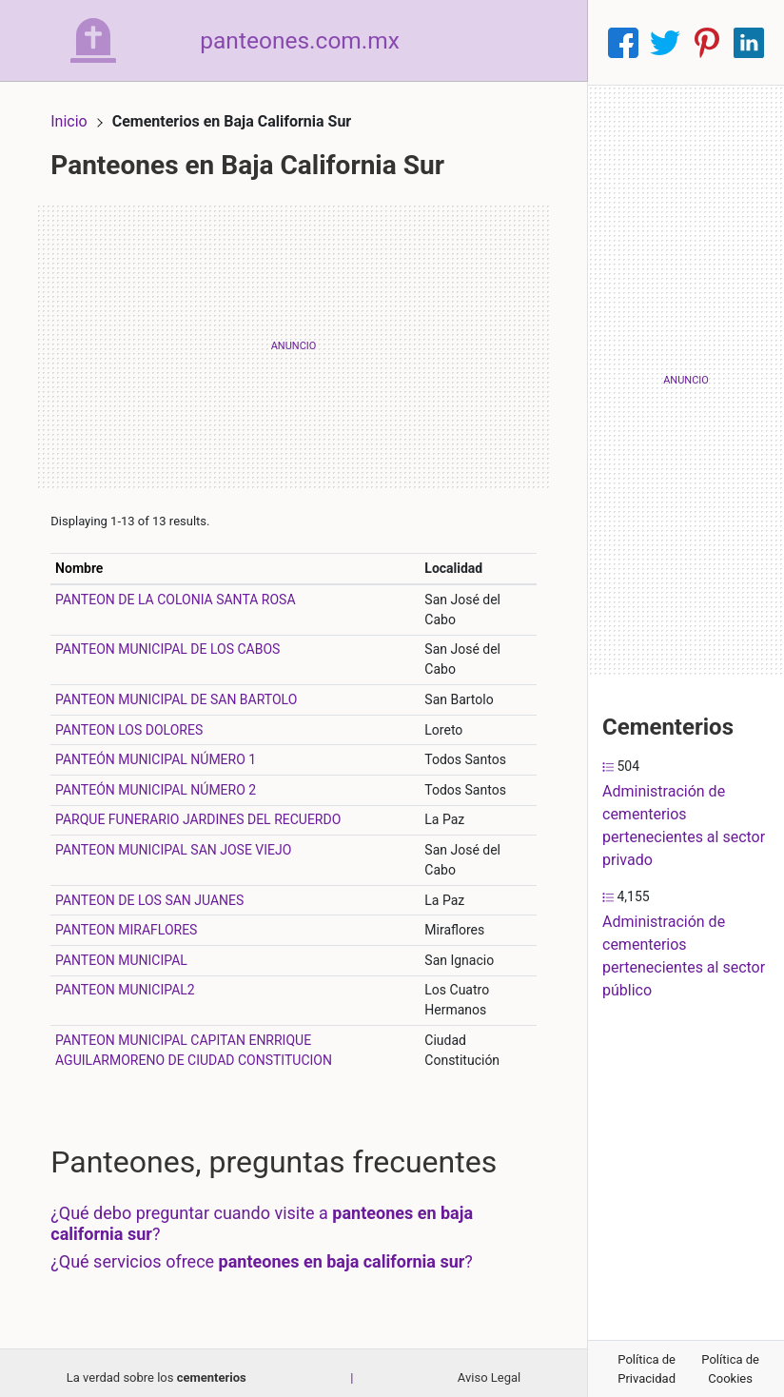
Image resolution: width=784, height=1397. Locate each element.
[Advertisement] (293, 338)
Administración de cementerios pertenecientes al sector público (683, 956)
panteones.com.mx (320, 42)
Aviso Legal (489, 1369)
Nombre (88, 559)
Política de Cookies (730, 1369)
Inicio (78, 112)
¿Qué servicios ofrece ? (271, 1254)
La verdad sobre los (156, 1369)
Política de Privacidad (646, 1369)
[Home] (98, 41)
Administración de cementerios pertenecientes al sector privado (683, 825)
